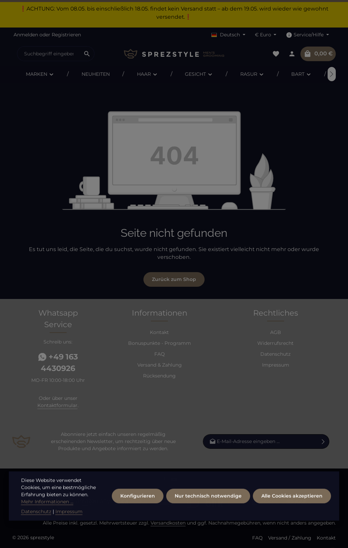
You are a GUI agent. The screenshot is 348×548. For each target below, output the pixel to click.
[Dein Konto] (291, 54)
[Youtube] (174, 481)
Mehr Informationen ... (47, 512)
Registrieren (66, 35)
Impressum (275, 365)
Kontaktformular (57, 405)
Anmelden (26, 35)
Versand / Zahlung (289, 538)
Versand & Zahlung (159, 365)
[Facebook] (165, 481)
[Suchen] (87, 53)
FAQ (159, 354)
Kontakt (159, 332)
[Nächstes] (332, 74)
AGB (275, 332)
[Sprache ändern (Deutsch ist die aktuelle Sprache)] (228, 35)
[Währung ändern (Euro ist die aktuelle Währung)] (266, 35)
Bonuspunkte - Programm (159, 343)
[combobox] (48, 53)
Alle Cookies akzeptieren (292, 506)
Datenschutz (275, 354)
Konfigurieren (137, 506)
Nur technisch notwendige (208, 506)
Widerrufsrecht (275, 343)
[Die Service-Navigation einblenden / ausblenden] (307, 35)
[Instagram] (184, 481)
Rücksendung (159, 376)
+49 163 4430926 (58, 362)
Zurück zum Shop (174, 279)
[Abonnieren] (323, 441)
